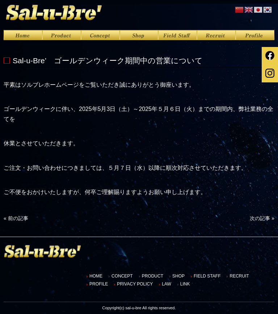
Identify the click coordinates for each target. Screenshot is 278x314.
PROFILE (98, 284)
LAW (166, 284)
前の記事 (16, 218)
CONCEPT (122, 276)
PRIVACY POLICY (135, 284)
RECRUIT (239, 276)
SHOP (178, 276)
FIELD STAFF (207, 276)
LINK (185, 284)
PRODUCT (152, 276)
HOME (95, 276)
